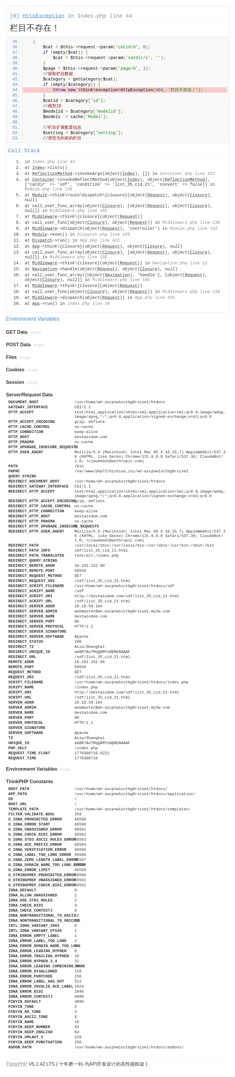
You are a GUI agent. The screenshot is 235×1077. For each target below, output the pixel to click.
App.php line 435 (155, 297)
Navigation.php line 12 (180, 263)
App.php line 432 (100, 240)
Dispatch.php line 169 (103, 234)
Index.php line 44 (104, 16)
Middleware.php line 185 (78, 210)
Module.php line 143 (193, 228)
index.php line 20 (88, 303)
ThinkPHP (16, 1064)
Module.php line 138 (48, 189)
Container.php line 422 (187, 173)
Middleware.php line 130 (191, 222)
